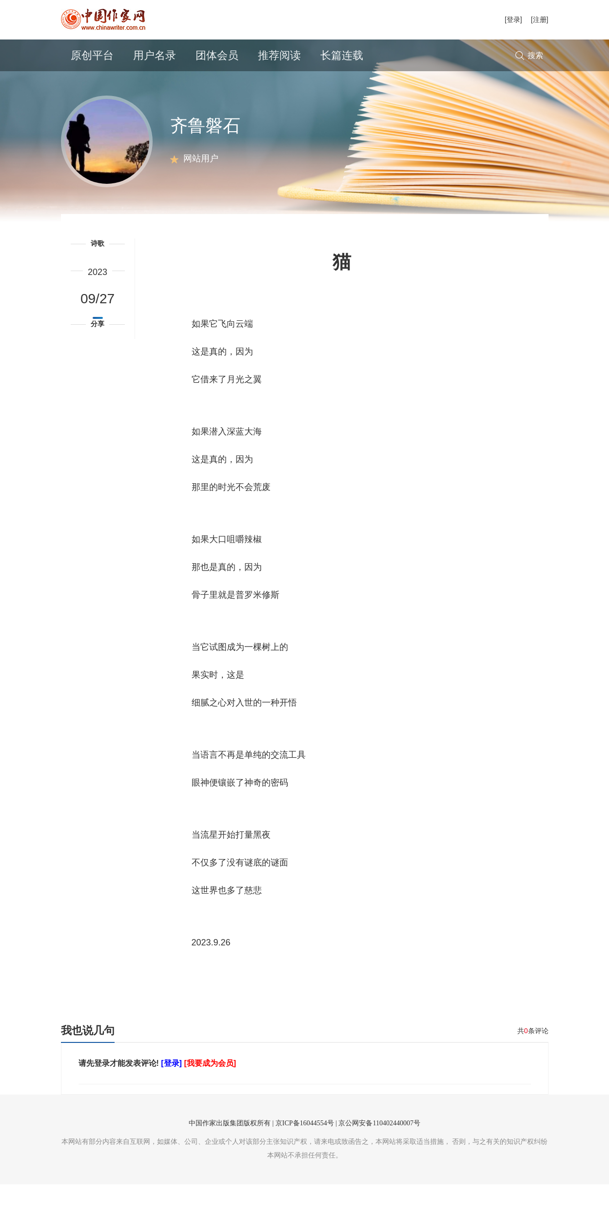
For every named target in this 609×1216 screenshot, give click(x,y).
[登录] (513, 19)
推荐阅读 (279, 55)
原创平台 (92, 55)
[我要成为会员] (210, 1095)
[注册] (540, 19)
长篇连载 (341, 55)
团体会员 (217, 55)
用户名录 (154, 55)
